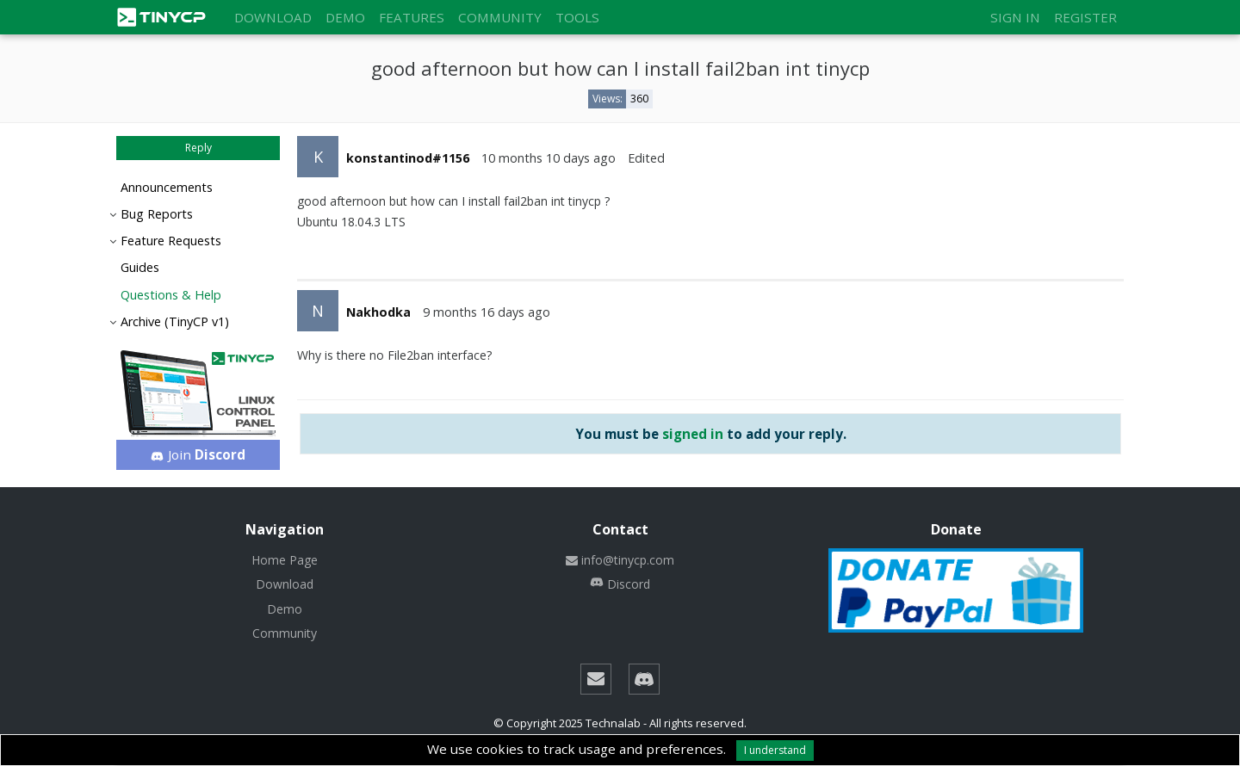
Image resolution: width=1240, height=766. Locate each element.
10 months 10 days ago (548, 158)
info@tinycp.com (620, 560)
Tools (577, 17)
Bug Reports (157, 214)
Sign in (1015, 17)
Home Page (284, 560)
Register (1085, 17)
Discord (620, 584)
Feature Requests (171, 240)
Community (500, 17)
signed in (692, 433)
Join (198, 454)
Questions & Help (171, 295)
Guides (140, 267)
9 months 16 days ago (486, 312)
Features (411, 17)
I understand (775, 750)
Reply (198, 147)
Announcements (167, 187)
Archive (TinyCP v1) (175, 321)
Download (273, 17)
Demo (345, 17)
